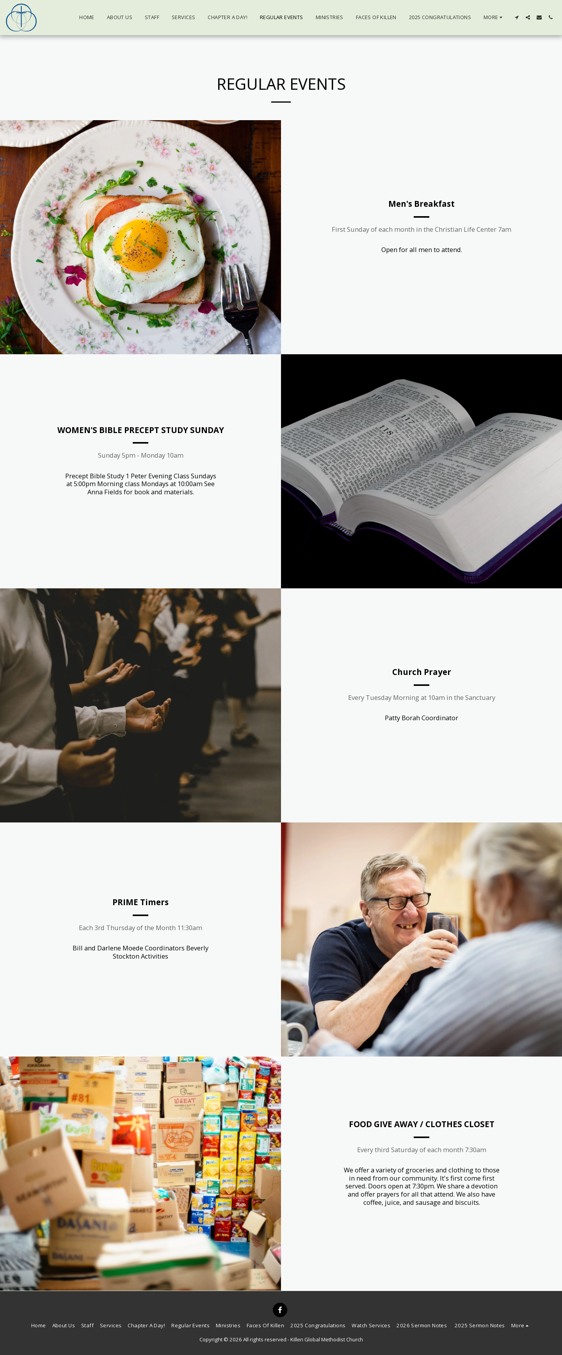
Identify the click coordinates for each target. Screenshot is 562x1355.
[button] (516, 17)
